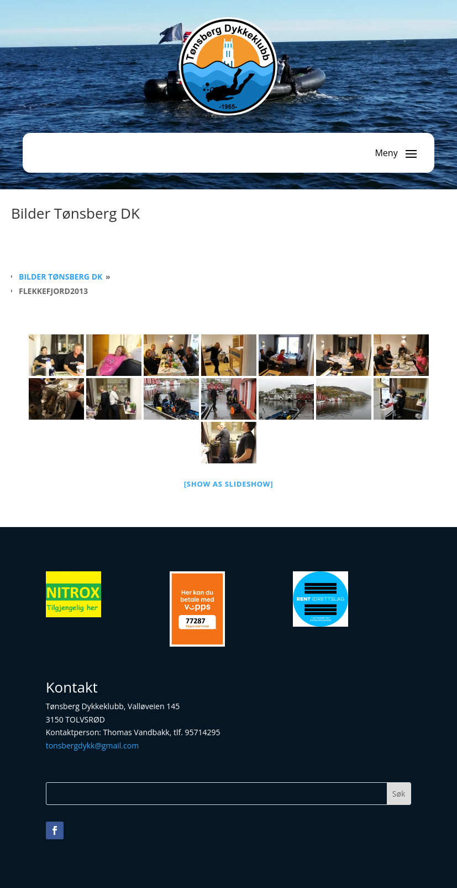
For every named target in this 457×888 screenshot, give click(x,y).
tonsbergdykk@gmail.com (92, 745)
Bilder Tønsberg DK (60, 276)
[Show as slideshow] (229, 484)
